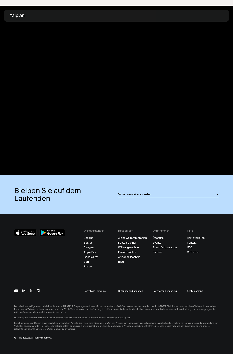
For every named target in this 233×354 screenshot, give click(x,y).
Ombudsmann (195, 291)
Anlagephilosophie (129, 257)
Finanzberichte (127, 252)
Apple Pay (90, 252)
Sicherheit (193, 252)
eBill (86, 261)
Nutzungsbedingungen (130, 291)
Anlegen (89, 247)
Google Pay (91, 257)
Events (157, 242)
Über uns (158, 238)
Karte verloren (196, 238)
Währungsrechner (129, 247)
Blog (121, 261)
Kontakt (192, 242)
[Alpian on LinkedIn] (23, 290)
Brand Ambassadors (165, 247)
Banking (88, 238)
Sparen (88, 242)
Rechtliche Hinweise (95, 291)
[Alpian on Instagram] (38, 290)
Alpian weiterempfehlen (132, 238)
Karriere (158, 252)
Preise (88, 266)
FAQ (189, 247)
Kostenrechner (127, 242)
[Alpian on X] (31, 290)
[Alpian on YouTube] (16, 290)
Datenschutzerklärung (165, 291)
